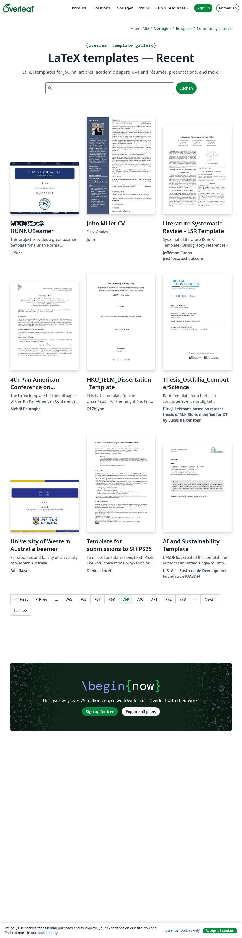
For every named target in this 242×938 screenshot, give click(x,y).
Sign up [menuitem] (203, 8)
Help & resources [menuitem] (170, 8)
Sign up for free (100, 711)
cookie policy (47, 932)
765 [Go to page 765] (69, 599)
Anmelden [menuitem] (228, 8)
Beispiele (184, 28)
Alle (146, 28)
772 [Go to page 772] (168, 599)
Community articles (214, 28)
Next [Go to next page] (210, 599)
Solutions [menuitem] (101, 8)
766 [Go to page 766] (83, 599)
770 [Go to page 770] (140, 599)
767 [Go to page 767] (97, 599)
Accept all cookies (220, 930)
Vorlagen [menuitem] (125, 8)
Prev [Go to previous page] (41, 599)
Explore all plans (141, 711)
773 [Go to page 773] (182, 599)
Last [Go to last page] (20, 610)
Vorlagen (162, 28)
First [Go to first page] (21, 599)
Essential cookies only (182, 930)
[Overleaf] (18, 8)
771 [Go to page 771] (154, 599)
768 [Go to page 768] (111, 599)
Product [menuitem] (79, 8)
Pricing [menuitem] (144, 8)
